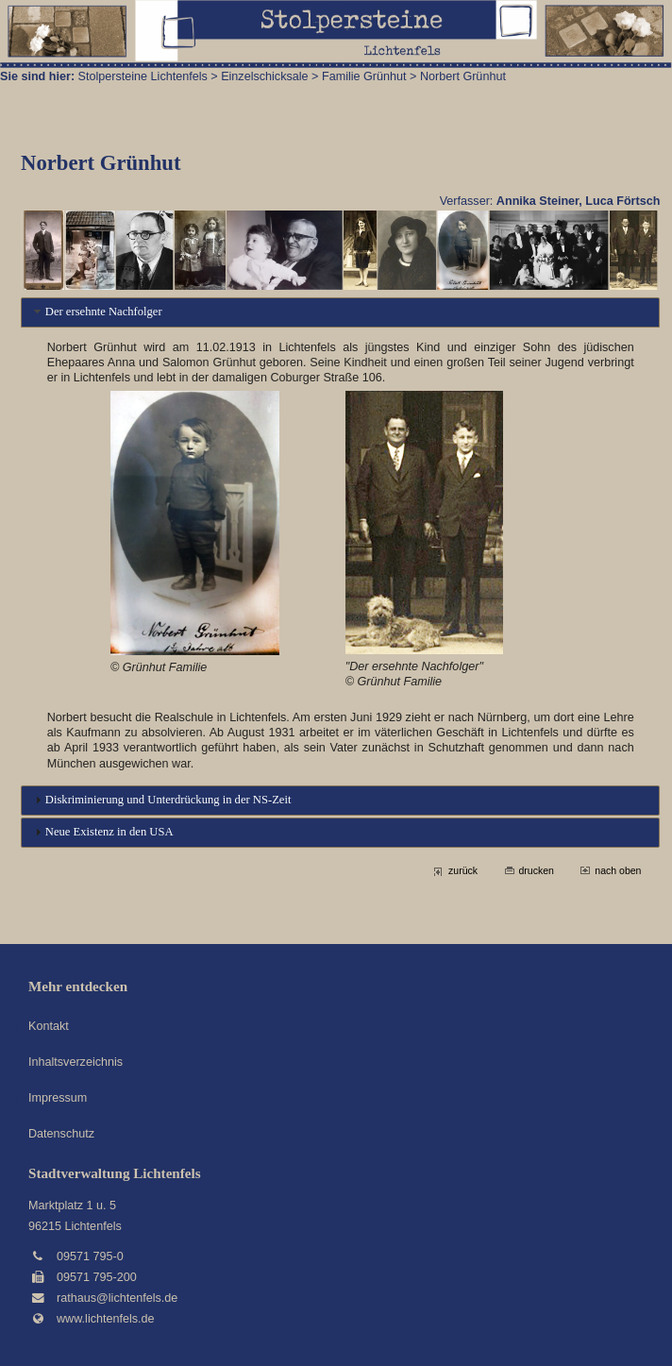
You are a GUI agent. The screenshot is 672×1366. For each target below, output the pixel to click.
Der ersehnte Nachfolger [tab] (96, 311)
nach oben (618, 870)
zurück (463, 870)
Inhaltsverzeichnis (75, 1062)
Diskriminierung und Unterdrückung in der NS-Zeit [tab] (161, 799)
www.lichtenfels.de (106, 1318)
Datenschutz (61, 1133)
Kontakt (48, 1026)
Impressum (57, 1098)
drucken (536, 870)
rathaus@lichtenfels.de (117, 1298)
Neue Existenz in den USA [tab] (102, 831)
